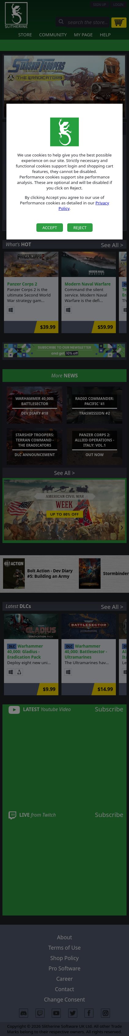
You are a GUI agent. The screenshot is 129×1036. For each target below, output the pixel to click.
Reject (80, 227)
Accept (49, 227)
